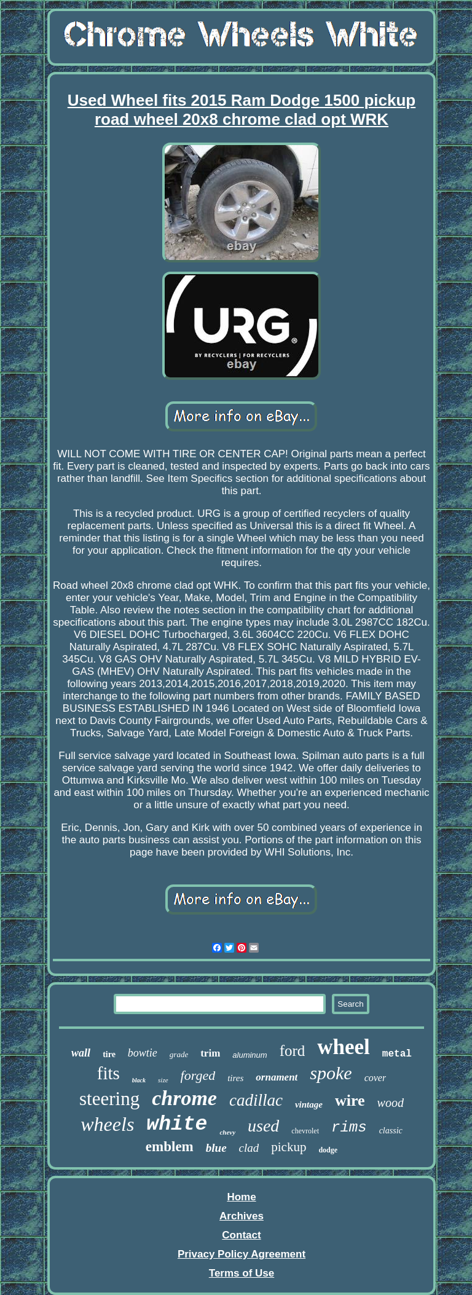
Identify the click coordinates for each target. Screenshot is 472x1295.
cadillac (256, 1100)
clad (249, 1147)
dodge (327, 1150)
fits (108, 1073)
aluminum (249, 1055)
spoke (331, 1073)
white (176, 1124)
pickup (288, 1147)
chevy (227, 1132)
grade (179, 1054)
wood (390, 1102)
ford (292, 1050)
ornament (276, 1077)
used (263, 1125)
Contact (241, 1235)
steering (109, 1098)
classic (391, 1130)
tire (109, 1054)
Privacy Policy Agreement (241, 1254)
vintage (309, 1104)
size (163, 1080)
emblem (170, 1146)
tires (235, 1078)
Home (241, 1197)
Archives (241, 1216)
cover (375, 1078)
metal (397, 1054)
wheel (343, 1047)
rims (349, 1127)
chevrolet (305, 1131)
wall (80, 1053)
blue (216, 1147)
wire (350, 1100)
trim (210, 1053)
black (139, 1080)
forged (198, 1075)
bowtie (142, 1053)
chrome (184, 1098)
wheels (107, 1124)
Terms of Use (241, 1273)
